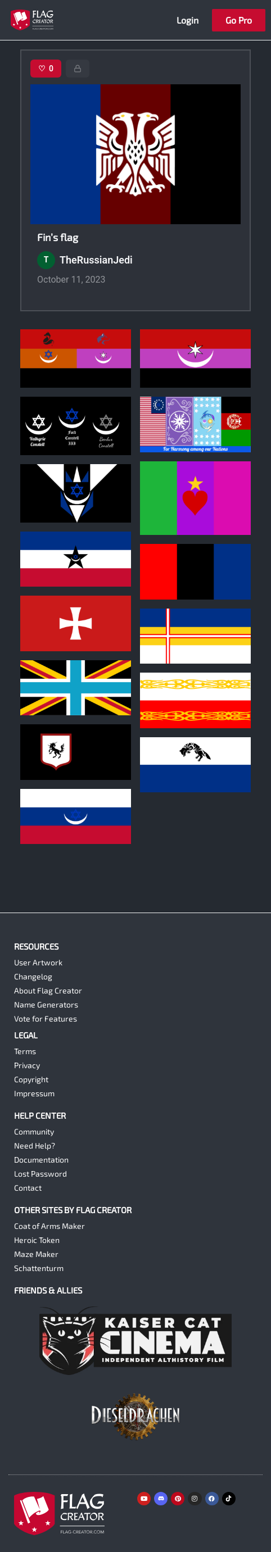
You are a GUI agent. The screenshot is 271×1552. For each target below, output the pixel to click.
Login (187, 20)
